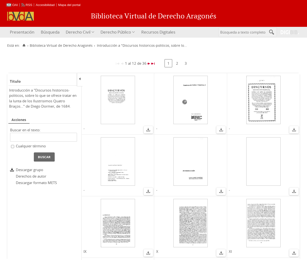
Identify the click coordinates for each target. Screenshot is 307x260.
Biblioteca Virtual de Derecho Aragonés (61, 45)
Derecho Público (115, 32)
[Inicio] (24, 45)
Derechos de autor (31, 176)
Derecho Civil (78, 32)
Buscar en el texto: (25, 129)
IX (85, 251)
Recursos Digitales (158, 32)
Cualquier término (31, 146)
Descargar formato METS (36, 182)
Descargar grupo (29, 169)
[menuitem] (22, 32)
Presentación (22, 32)
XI (230, 251)
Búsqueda (50, 32)
